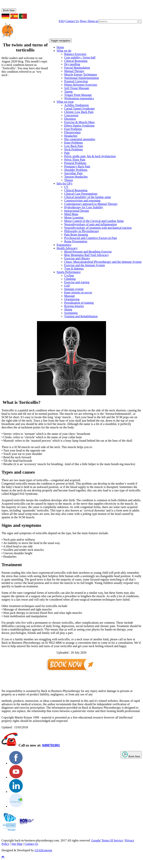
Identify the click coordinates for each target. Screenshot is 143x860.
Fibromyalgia (72, 132)
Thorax (68, 180)
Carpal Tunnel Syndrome (79, 108)
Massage (69, 295)
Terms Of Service (112, 840)
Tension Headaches (76, 176)
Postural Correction (76, 81)
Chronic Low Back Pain (79, 112)
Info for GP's (64, 183)
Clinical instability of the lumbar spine (87, 197)
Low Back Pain (73, 146)
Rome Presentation (75, 241)
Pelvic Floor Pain (74, 159)
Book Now (9, 10)
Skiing (68, 309)
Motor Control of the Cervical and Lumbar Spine (94, 221)
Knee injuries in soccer (78, 292)
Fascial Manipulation (77, 67)
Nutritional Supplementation (81, 77)
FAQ (62, 21)
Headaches (70, 135)
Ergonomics (64, 244)
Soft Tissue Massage (76, 88)
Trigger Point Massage (78, 95)
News (83, 21)
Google (95, 840)
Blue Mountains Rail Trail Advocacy (86, 255)
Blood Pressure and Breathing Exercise (88, 251)
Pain (67, 152)
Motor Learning (74, 217)
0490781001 (14, 6)
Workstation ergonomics (79, 98)
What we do (64, 50)
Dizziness (70, 118)
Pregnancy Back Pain (77, 166)
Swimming (71, 312)
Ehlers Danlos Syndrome (79, 125)
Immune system (74, 289)
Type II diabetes (74, 268)
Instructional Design (76, 210)
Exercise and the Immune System (84, 265)
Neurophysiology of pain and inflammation (90, 224)
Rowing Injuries (74, 306)
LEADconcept (43, 850)
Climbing (70, 278)
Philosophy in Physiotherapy (81, 231)
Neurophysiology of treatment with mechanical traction (98, 227)
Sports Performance (69, 272)
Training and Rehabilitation (81, 316)
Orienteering (72, 299)
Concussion (71, 115)
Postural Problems (75, 163)
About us (92, 21)
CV (66, 186)
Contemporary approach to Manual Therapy (91, 203)
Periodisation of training (79, 302)
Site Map (16, 843)
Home (60, 47)
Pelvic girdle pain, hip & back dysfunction (90, 156)
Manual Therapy (74, 71)
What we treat (65, 101)
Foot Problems (73, 129)
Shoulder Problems (75, 169)
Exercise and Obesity (77, 258)
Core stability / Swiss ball (79, 57)
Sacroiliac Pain (73, 173)
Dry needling (72, 64)
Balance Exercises (75, 54)
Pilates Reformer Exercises (80, 84)
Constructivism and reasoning (82, 200)
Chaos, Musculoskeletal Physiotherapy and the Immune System (103, 261)
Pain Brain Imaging (76, 234)
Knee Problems (73, 142)
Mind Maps (71, 214)
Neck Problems (73, 149)
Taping (68, 91)
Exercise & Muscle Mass (79, 122)
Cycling (69, 275)
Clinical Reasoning (75, 60)
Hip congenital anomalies (79, 139)
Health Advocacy (67, 248)
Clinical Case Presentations (80, 193)
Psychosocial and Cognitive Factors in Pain (90, 238)
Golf (67, 285)
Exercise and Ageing (76, 282)
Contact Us (72, 21)
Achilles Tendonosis (76, 105)
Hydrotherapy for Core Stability (83, 207)
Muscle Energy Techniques (80, 74)
